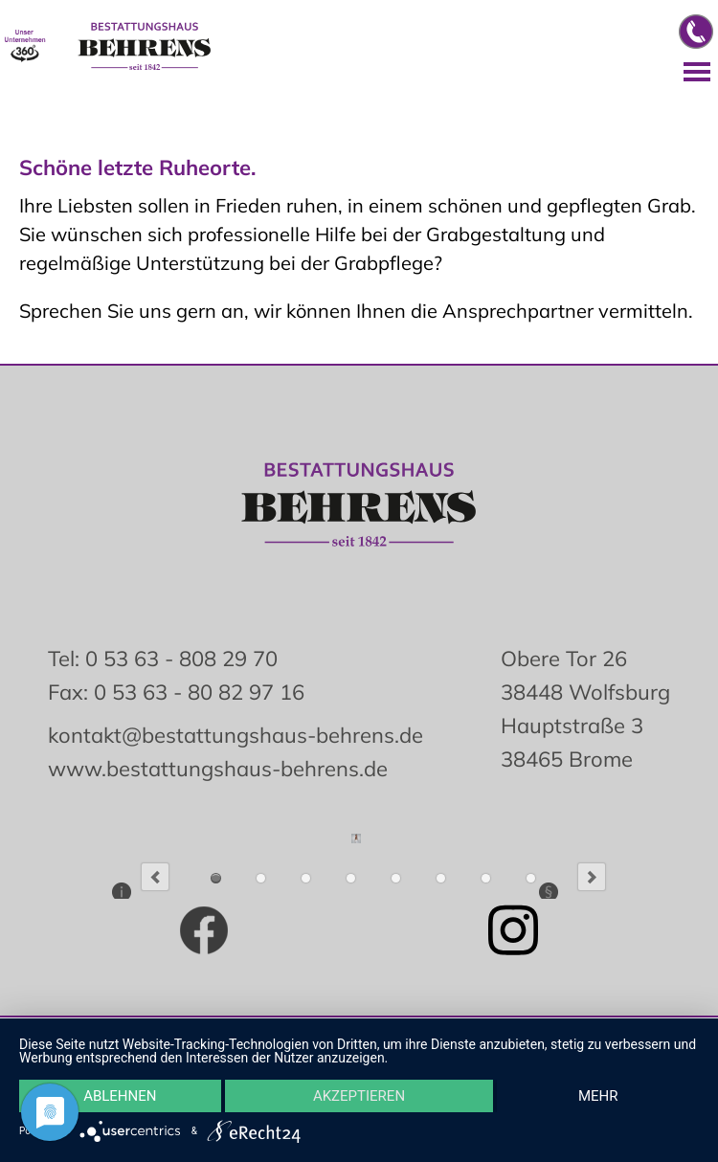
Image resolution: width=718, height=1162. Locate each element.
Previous (155, 876)
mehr (598, 1096)
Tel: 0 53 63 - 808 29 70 (163, 658)
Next (591, 876)
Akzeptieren (359, 1096)
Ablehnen (119, 1096)
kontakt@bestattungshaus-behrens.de (235, 735)
